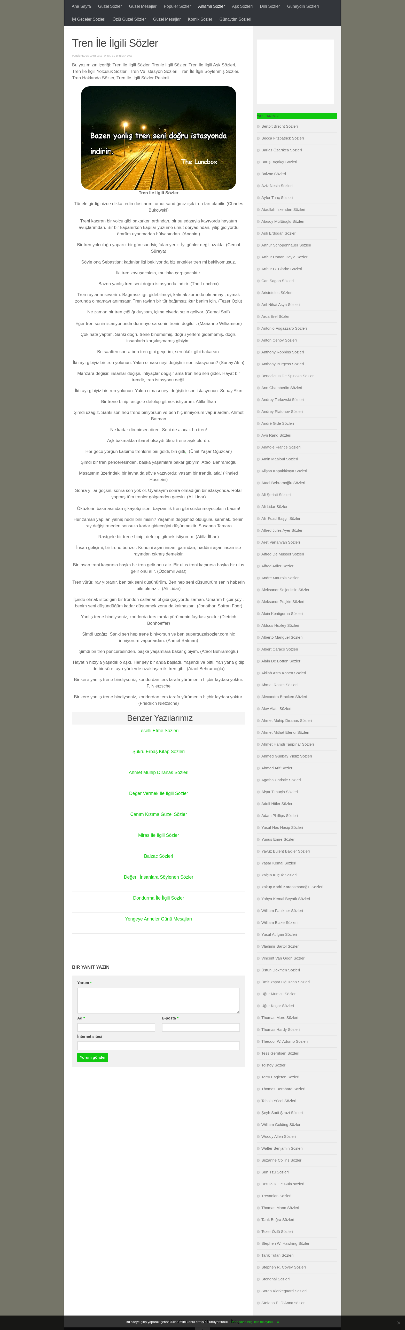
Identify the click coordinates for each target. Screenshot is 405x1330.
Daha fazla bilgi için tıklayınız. (252, 1322)
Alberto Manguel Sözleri (281, 650)
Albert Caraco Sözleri (279, 662)
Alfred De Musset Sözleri (282, 567)
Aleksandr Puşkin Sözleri (282, 614)
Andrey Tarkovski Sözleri (282, 412)
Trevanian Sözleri (276, 1209)
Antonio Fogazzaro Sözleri (284, 341)
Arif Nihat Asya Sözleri (280, 317)
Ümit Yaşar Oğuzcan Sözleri (285, 995)
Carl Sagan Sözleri (277, 293)
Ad (81, 1031)
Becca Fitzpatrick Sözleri (282, 151)
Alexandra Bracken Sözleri (284, 709)
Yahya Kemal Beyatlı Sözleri (285, 911)
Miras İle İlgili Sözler (158, 848)
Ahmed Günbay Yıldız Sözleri (286, 769)
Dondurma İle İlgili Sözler (158, 911)
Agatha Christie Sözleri (281, 793)
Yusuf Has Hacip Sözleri (282, 840)
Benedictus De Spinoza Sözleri (288, 388)
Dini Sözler (270, 6)
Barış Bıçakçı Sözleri (279, 175)
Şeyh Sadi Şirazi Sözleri (282, 1125)
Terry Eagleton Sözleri (280, 1090)
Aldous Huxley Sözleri (280, 638)
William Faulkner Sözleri (282, 923)
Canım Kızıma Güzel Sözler (158, 827)
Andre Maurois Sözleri (280, 591)
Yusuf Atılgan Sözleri (279, 947)
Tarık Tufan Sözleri (277, 1268)
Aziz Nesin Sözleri (277, 198)
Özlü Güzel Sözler (129, 19)
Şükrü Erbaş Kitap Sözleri (158, 764)
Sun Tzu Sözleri (275, 1185)
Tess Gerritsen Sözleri (280, 1066)
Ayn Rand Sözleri (276, 448)
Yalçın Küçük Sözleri (279, 888)
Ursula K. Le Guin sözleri (282, 1197)
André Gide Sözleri (277, 436)
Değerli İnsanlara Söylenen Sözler (158, 890)
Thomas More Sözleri (279, 1030)
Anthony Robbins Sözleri (282, 365)
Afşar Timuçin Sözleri (279, 804)
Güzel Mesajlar (143, 6)
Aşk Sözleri (242, 6)
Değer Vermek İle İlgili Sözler (158, 806)
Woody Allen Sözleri (278, 1149)
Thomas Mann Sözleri (280, 1220)
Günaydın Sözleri (303, 6)
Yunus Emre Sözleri (278, 852)
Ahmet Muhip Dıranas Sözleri (158, 785)
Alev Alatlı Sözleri (276, 721)
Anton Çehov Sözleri (279, 353)
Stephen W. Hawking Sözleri (285, 1256)
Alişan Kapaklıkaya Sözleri (284, 484)
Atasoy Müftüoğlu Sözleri (282, 234)
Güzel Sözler (110, 6)
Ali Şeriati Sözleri (276, 507)
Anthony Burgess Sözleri (282, 377)
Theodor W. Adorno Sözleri (284, 1054)
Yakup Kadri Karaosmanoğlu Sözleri (292, 900)
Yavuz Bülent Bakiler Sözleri (285, 864)
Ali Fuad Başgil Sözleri (281, 531)
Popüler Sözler (177, 6)
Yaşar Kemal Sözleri (278, 876)
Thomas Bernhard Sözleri (283, 1102)
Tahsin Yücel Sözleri (278, 1113)
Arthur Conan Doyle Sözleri (284, 270)
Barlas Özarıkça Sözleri (281, 163)
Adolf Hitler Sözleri (277, 816)
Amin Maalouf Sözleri (279, 472)
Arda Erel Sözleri (276, 329)
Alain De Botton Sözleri (281, 674)
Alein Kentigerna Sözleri (282, 626)
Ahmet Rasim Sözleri (279, 697)
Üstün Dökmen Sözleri (280, 983)
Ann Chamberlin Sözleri (281, 400)
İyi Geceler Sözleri (88, 19)
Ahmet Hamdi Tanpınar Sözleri (287, 757)
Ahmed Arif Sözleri (277, 781)
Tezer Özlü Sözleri (277, 1244)
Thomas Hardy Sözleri (280, 1042)
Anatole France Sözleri (281, 460)
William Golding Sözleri (281, 1137)
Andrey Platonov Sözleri (282, 424)
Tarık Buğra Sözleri (277, 1232)
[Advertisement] (295, 84)
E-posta (170, 1031)
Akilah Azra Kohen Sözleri (283, 686)
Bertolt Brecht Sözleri (279, 139)
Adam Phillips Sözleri (279, 828)
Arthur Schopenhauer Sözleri (286, 258)
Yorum (84, 996)
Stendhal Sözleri (275, 1292)
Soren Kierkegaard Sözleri (284, 1304)
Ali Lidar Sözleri (274, 519)
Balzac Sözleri (158, 869)
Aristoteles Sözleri (276, 305)
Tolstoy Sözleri (273, 1078)
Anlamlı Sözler (211, 6)
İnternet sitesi (89, 1049)
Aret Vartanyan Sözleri (280, 555)
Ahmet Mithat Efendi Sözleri (285, 745)
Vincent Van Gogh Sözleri (283, 971)
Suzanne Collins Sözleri (281, 1173)
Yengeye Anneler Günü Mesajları (159, 931)
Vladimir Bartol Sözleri (280, 959)
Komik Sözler (200, 19)
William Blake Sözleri (279, 935)
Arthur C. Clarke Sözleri (281, 282)
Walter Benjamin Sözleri (282, 1161)
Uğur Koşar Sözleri (277, 1018)
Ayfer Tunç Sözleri (277, 210)
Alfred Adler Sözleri (277, 579)
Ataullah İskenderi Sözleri (283, 222)
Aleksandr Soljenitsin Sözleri (285, 602)
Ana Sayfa (81, 6)
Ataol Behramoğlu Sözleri (283, 495)
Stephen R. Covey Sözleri (283, 1280)
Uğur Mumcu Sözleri (279, 1006)
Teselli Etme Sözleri (158, 743)
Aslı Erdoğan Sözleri (279, 246)
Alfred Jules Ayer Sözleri (282, 543)
